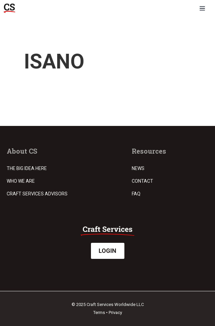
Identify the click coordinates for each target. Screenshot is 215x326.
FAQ (136, 193)
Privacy (115, 312)
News (138, 168)
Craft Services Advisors (37, 193)
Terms (99, 312)
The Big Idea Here (27, 168)
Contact (142, 181)
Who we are (21, 181)
